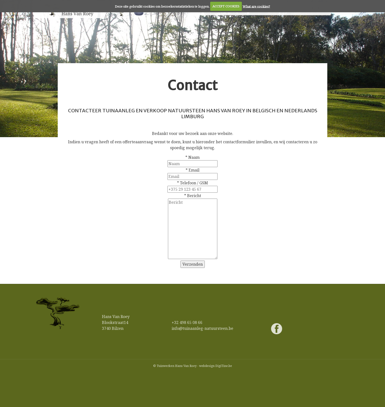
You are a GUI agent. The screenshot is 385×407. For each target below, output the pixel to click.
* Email (192, 170)
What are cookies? (256, 6)
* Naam (192, 157)
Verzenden (192, 264)
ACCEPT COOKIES (225, 6)
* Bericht (192, 195)
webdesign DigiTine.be (215, 366)
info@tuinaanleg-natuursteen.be (202, 328)
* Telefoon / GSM (192, 183)
